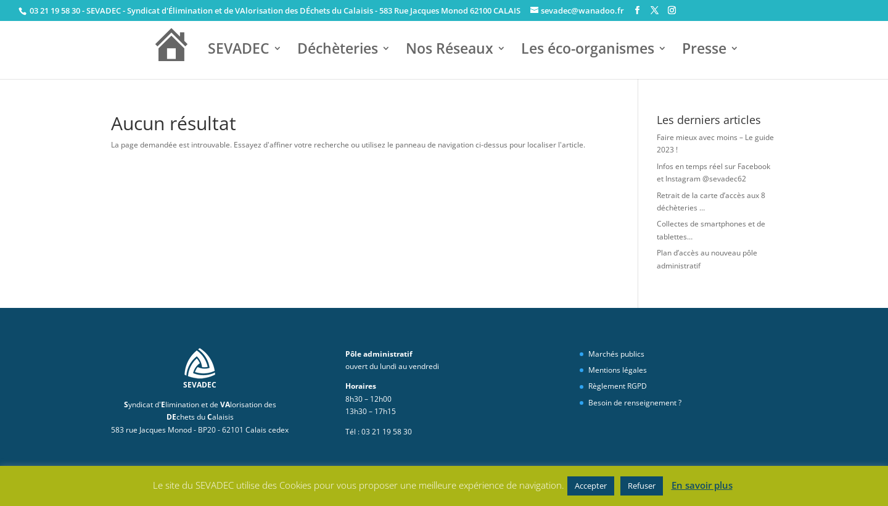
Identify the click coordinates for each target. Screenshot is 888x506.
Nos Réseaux (449, 49)
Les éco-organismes (587, 49)
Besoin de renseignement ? (634, 402)
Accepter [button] (591, 485)
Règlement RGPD (617, 386)
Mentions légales (617, 370)
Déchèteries (337, 49)
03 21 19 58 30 (54, 10)
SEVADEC (238, 49)
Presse (704, 49)
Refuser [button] (642, 485)
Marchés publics (616, 354)
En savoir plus (702, 485)
